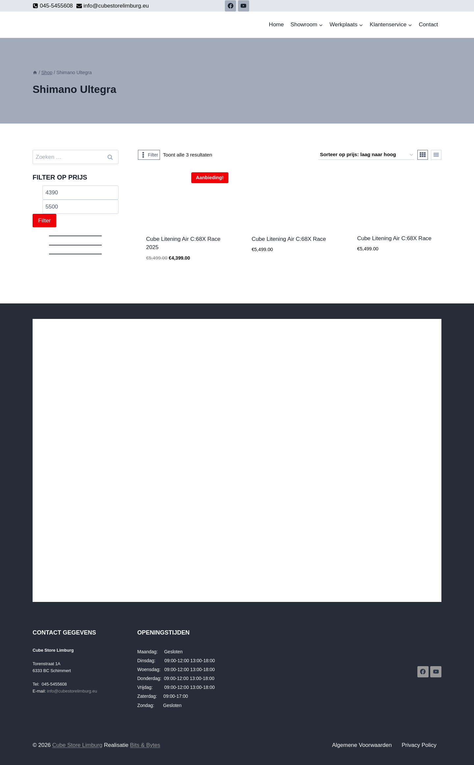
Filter (44, 220)
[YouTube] (243, 6)
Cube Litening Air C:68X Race (288, 239)
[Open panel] (149, 155)
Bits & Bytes (145, 745)
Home (276, 24)
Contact (428, 24)
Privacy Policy (419, 745)
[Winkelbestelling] (366, 155)
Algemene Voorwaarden (362, 745)
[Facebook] (230, 6)
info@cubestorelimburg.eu (72, 691)
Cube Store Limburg (77, 745)
